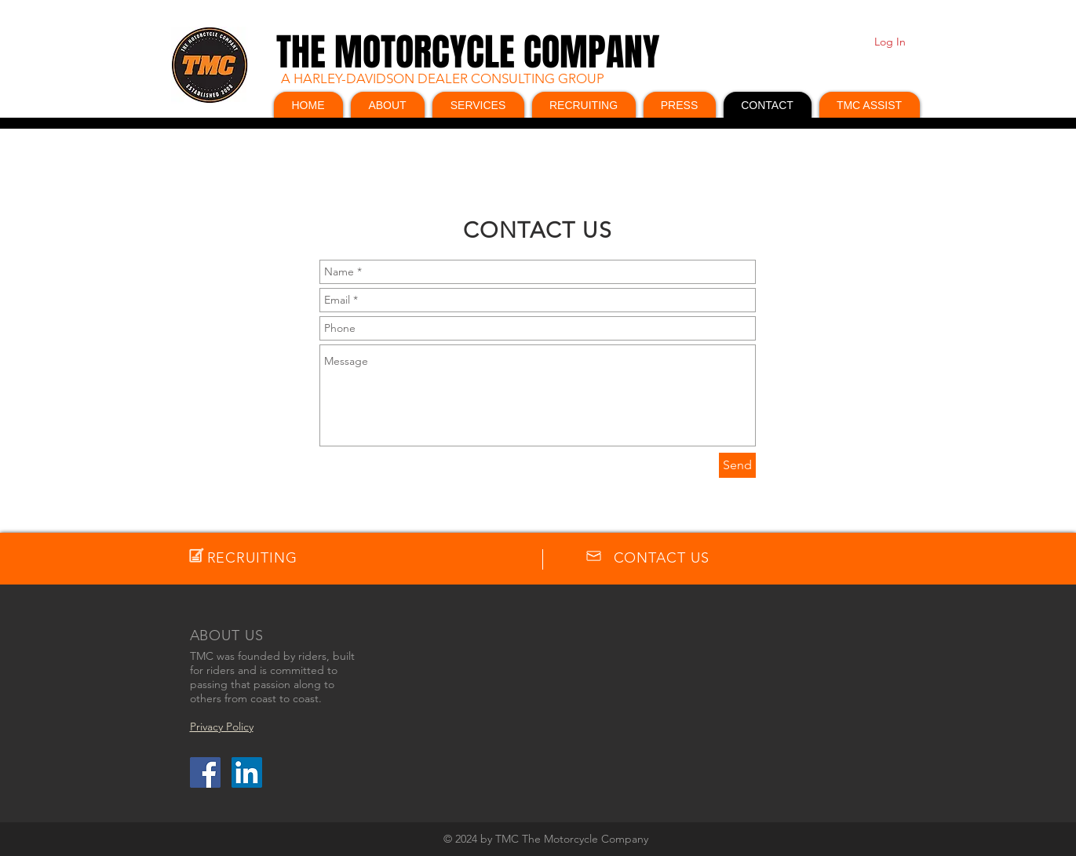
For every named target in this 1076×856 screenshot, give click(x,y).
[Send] (737, 465)
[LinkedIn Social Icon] (247, 772)
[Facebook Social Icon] (205, 772)
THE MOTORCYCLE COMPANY (467, 52)
